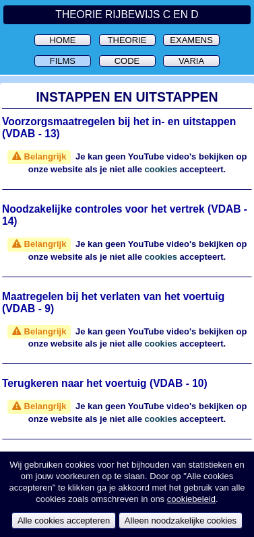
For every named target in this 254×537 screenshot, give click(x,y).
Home (62, 40)
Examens (191, 40)
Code (127, 61)
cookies (161, 169)
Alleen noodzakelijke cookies (180, 520)
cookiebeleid (191, 499)
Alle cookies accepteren (64, 520)
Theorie (127, 40)
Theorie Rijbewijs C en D (126, 14)
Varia (191, 61)
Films (62, 61)
